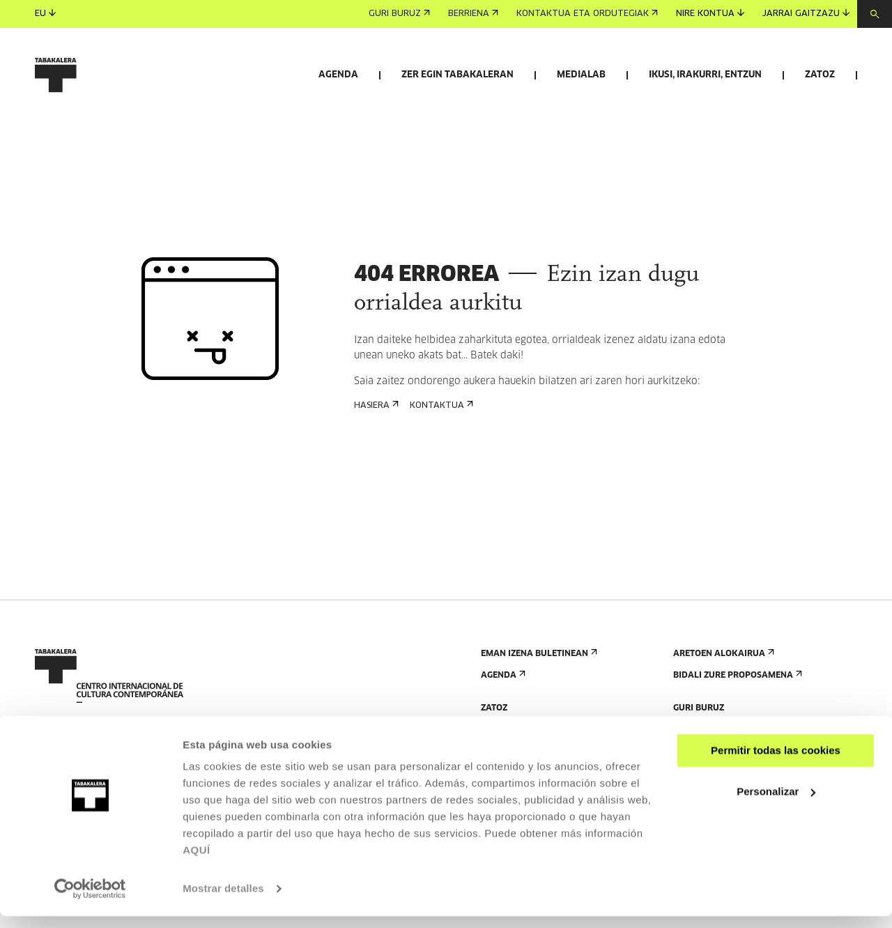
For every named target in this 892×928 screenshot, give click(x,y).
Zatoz (820, 74)
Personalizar (776, 803)
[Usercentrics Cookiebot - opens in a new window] (90, 900)
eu (45, 13)
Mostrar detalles (223, 900)
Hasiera (375, 486)
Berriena (473, 14)
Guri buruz (399, 14)
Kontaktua (440, 486)
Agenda (338, 74)
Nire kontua (710, 13)
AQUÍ (196, 862)
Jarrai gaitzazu (805, 13)
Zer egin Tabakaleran (457, 74)
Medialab (581, 74)
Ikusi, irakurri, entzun (705, 74)
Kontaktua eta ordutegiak (587, 14)
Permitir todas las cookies (775, 762)
